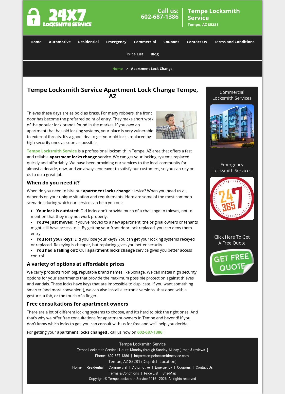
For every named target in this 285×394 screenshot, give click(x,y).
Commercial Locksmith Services (232, 95)
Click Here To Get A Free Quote (232, 240)
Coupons (171, 41)
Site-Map (169, 373)
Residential (88, 41)
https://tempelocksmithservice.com (161, 356)
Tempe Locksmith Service (52, 151)
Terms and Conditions (234, 41)
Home (36, 41)
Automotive (60, 41)
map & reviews (194, 350)
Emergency (116, 41)
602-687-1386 (160, 16)
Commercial (145, 41)
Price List (134, 53)
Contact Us (197, 41)
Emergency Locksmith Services (232, 167)
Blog (155, 53)
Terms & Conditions (124, 373)
